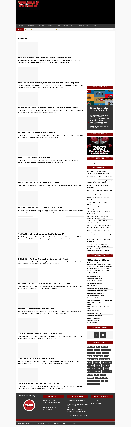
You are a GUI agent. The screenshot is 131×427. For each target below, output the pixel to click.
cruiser (98, 353)
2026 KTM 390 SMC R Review (49, 409)
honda (89, 362)
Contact (103, 420)
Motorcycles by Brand (64, 26)
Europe (107, 356)
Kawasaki (104, 362)
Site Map (111, 420)
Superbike (103, 374)
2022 (88, 347)
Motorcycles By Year (45, 26)
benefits (97, 350)
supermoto (90, 378)
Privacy (69, 420)
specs (104, 371)
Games (95, 26)
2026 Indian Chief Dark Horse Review (95, 293)
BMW (103, 350)
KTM (110, 362)
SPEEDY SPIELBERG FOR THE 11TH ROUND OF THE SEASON (38, 182)
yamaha (97, 384)
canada (108, 350)
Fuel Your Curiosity (99, 255)
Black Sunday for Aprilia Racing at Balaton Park (99, 190)
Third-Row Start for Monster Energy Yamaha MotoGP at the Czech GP (41, 234)
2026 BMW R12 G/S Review (93, 311)
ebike (94, 356)
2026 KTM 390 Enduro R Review (49, 407)
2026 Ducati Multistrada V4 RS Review (95, 281)
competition (90, 353)
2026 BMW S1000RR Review (93, 318)
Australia (90, 350)
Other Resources (82, 26)
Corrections (86, 420)
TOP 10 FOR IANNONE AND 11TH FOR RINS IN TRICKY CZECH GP (40, 334)
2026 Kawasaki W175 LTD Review (50, 400)
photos (107, 368)
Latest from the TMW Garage (99, 87)
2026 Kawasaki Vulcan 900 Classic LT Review (97, 288)
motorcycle (106, 365)
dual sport (106, 353)
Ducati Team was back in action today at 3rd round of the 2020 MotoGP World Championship (48, 83)
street (96, 374)
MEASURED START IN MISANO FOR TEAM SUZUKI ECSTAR (37, 132)
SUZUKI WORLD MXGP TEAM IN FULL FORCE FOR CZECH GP (38, 384)
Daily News (30, 26)
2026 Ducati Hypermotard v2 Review (95, 295)
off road (99, 368)
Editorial (77, 420)
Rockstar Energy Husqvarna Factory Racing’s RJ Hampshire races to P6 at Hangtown (77, 408)
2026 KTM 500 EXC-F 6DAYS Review (95, 278)
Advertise (55, 420)
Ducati (89, 356)
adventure (104, 347)
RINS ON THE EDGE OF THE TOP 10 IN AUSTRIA (34, 157)
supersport (99, 378)
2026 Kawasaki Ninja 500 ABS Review (95, 276)
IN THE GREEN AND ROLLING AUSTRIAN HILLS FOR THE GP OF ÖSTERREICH (44, 284)
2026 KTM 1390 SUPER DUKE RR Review (51, 405)
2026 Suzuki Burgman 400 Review (98, 260)
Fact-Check (95, 420)
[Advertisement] (78, 12)
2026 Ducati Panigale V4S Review (94, 283)
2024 (98, 347)
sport (109, 371)
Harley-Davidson (104, 359)
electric (100, 356)
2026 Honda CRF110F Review (93, 320)
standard (90, 374)
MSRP (88, 368)
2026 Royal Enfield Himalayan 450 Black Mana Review (99, 300)
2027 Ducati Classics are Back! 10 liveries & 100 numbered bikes (99, 110)
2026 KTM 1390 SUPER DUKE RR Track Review (52, 402)
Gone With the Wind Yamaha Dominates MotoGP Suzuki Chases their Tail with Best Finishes (48, 108)
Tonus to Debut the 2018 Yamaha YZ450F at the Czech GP (37, 359)
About (62, 420)
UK (102, 381)
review (89, 371)
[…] (70, 62)
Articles (20, 26)
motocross (90, 365)
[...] (98, 272)
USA (107, 381)
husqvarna (96, 362)
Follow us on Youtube (96, 403)
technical (90, 381)
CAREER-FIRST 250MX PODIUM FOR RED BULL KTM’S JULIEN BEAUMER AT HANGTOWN (76, 401)
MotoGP (98, 365)
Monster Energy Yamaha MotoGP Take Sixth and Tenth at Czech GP (40, 207)
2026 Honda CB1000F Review (93, 286)
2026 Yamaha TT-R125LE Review (94, 315)
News (93, 368)
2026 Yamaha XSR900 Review (94, 298)
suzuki (106, 378)
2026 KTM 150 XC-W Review (93, 323)
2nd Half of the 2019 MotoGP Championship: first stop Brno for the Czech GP (43, 259)
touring (97, 381)
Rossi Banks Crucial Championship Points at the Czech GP (37, 309)
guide (95, 359)
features (89, 359)
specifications (97, 371)
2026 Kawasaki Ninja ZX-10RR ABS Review (97, 290)
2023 (93, 347)
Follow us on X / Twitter (96, 400)
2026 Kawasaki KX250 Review (94, 313)
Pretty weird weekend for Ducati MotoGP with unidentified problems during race (44, 58)
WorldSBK (90, 384)
